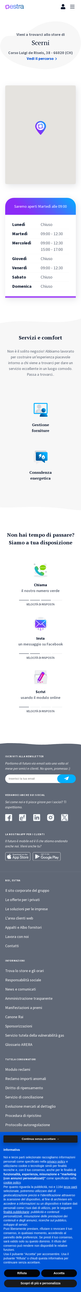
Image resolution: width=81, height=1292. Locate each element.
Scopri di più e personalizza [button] (40, 1283)
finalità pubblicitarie (16, 1212)
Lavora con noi (17, 936)
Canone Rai (14, 1016)
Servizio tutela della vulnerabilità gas (34, 1035)
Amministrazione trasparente (28, 998)
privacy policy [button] (56, 1161)
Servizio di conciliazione (24, 1097)
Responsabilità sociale (23, 979)
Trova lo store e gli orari (24, 970)
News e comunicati (20, 989)
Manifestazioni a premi (23, 1007)
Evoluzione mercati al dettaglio (30, 1106)
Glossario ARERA (18, 1044)
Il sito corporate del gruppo (27, 890)
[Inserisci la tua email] (33, 778)
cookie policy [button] (12, 1182)
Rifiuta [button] (22, 1273)
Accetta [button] (59, 1273)
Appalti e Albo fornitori (23, 927)
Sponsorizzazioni (18, 1026)
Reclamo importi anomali (25, 1078)
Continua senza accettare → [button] (40, 1139)
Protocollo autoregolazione (27, 1124)
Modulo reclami (17, 1069)
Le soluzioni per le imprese (26, 908)
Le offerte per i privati (22, 899)
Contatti (12, 945)
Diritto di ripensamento (24, 1087)
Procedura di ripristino (23, 1115)
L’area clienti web (19, 918)
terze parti (70, 1187)
